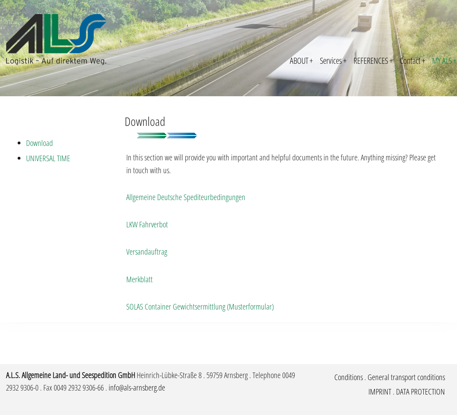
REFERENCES (373, 60)
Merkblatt (139, 279)
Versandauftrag (146, 251)
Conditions (348, 377)
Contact (412, 60)
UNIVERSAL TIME (48, 158)
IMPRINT (379, 391)
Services (333, 60)
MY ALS (444, 60)
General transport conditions (406, 377)
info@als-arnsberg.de (137, 387)
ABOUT (301, 60)
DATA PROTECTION (420, 391)
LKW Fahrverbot (147, 224)
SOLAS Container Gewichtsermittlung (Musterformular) (200, 306)
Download (39, 143)
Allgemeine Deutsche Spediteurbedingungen (185, 197)
